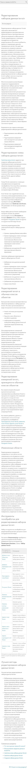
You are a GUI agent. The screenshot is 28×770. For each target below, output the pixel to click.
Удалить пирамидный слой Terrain (6, 638)
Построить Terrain (14, 219)
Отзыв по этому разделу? (19, 767)
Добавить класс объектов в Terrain (6, 557)
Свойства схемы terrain (8, 160)
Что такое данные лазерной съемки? (14, 746)
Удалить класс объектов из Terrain (5, 628)
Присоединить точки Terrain (10, 421)
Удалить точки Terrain (16, 423)
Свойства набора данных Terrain (13, 755)
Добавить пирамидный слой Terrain (6, 566)
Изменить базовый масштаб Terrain (6, 596)
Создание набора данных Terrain (13, 758)
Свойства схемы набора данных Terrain (15, 753)
